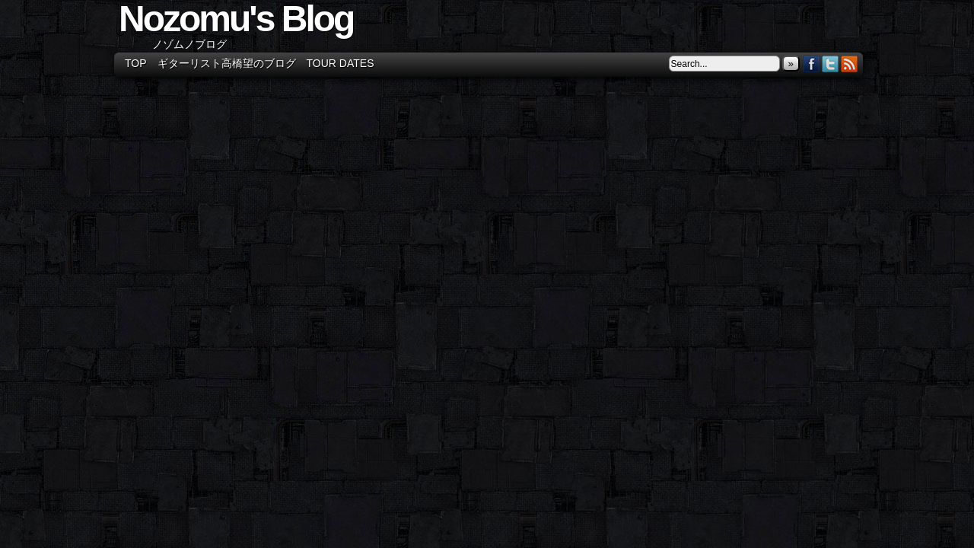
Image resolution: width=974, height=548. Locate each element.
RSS (849, 63)
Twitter (830, 63)
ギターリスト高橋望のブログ (227, 63)
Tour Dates (340, 63)
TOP (136, 63)
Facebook (811, 63)
